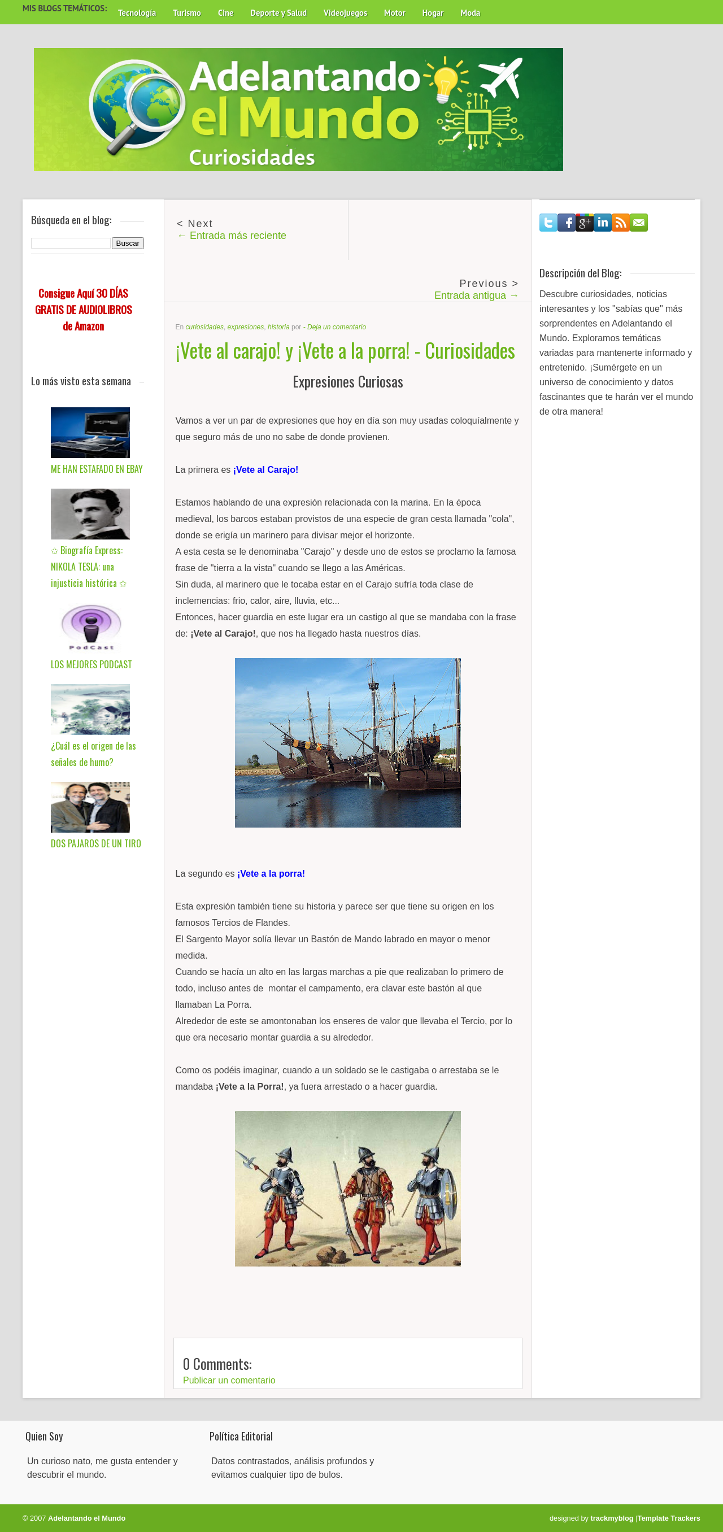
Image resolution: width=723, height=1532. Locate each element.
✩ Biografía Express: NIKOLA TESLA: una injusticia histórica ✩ (89, 566)
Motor (395, 12)
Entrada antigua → (476, 295)
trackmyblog (612, 1518)
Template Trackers (669, 1518)
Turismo (187, 12)
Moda (470, 12)
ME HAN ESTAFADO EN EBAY (97, 469)
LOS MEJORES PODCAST (91, 664)
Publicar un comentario (229, 1380)
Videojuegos (345, 12)
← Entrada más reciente (231, 235)
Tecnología (137, 12)
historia (279, 327)
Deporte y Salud (279, 12)
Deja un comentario (336, 327)
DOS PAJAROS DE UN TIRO (96, 843)
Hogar (433, 12)
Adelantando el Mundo (86, 1518)
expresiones (246, 327)
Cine (226, 12)
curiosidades (205, 327)
